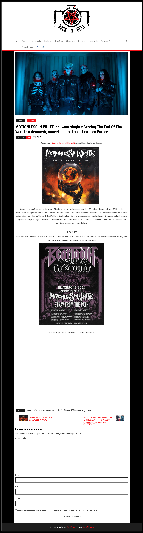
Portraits (47, 41)
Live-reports (36, 41)
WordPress (71, 527)
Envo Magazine (88, 527)
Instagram (44, 47)
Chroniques (70, 41)
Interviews (82, 41)
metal (34, 410)
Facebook (38, 47)
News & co (58, 41)
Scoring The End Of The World (63, 143)
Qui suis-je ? (105, 41)
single (84, 410)
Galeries (25, 41)
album (28, 410)
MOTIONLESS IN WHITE (47, 410)
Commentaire (21, 438)
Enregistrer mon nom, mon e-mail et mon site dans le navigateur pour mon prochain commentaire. (57, 510)
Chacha (38, 137)
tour (89, 410)
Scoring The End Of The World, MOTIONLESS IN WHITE (40, 419)
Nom (17, 475)
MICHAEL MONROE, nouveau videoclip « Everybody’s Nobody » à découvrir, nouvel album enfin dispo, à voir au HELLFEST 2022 (97, 421)
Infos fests (94, 41)
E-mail (18, 487)
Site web (18, 498)
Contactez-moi (27, 47)
